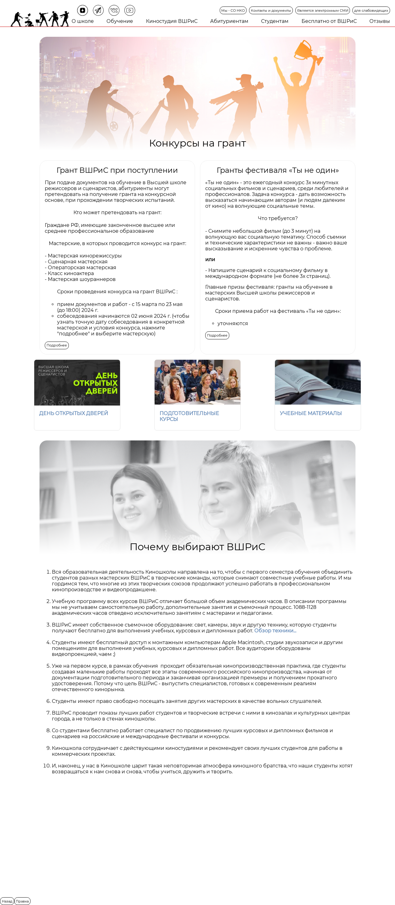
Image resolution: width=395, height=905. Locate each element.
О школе (83, 21)
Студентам (275, 21)
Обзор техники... (275, 631)
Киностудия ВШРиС (172, 21)
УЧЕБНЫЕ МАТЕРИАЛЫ (311, 413)
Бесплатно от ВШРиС (329, 21)
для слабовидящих (371, 10)
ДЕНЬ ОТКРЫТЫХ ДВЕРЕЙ (73, 413)
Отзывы (379, 21)
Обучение (119, 21)
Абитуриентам (229, 21)
